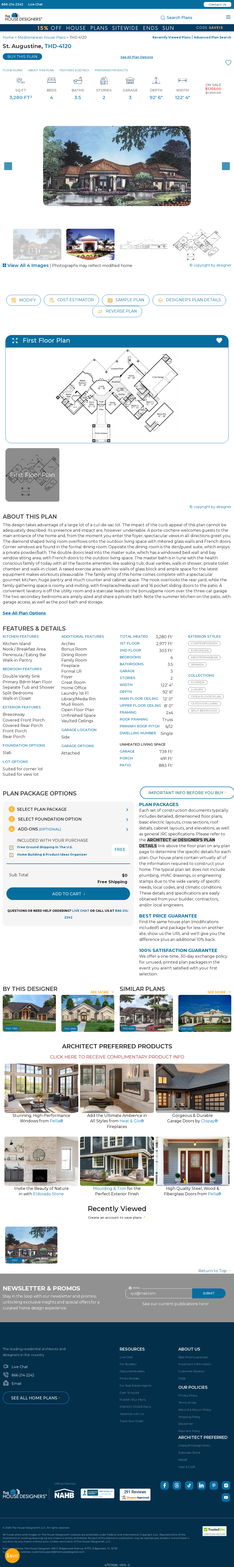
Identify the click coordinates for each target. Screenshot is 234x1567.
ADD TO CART (68, 894)
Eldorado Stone (189, 1452)
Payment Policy (189, 1431)
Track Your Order (132, 1421)
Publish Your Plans (133, 1399)
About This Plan (41, 70)
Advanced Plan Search (212, 37)
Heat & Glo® (186, 1467)
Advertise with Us (132, 1414)
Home (8, 37)
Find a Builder (129, 1378)
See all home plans (36, 1398)
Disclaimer (185, 1424)
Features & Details (74, 70)
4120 (14, 1260)
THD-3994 (70, 1028)
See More (102, 992)
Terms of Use (187, 1402)
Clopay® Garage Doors (194, 1445)
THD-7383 (11, 1028)
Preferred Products (111, 70)
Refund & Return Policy (194, 1409)
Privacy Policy (187, 1395)
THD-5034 (128, 1028)
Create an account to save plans (117, 1217)
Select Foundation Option (45, 819)
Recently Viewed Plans (171, 37)
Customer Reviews (191, 1371)
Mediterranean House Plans (42, 37)
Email (12, 1383)
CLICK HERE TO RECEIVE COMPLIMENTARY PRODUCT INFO (117, 1057)
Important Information (194, 1364)
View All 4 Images (26, 265)
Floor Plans (12, 70)
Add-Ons (35, 829)
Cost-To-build (129, 1392)
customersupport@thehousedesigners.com (58, 1551)
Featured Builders (132, 1371)
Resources (132, 1349)
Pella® (182, 1459)
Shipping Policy (189, 1417)
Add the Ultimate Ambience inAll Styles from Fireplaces (117, 1121)
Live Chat (35, 4)
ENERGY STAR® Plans (135, 1407)
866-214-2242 (12, 4)
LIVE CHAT (80, 911)
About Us (189, 1349)
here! (204, 1304)
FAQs (181, 1378)
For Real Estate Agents (135, 1385)
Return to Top (214, 1270)
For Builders (128, 1364)
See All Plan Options (24, 613)
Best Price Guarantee (193, 1357)
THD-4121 (186, 1028)
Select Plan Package (38, 809)
